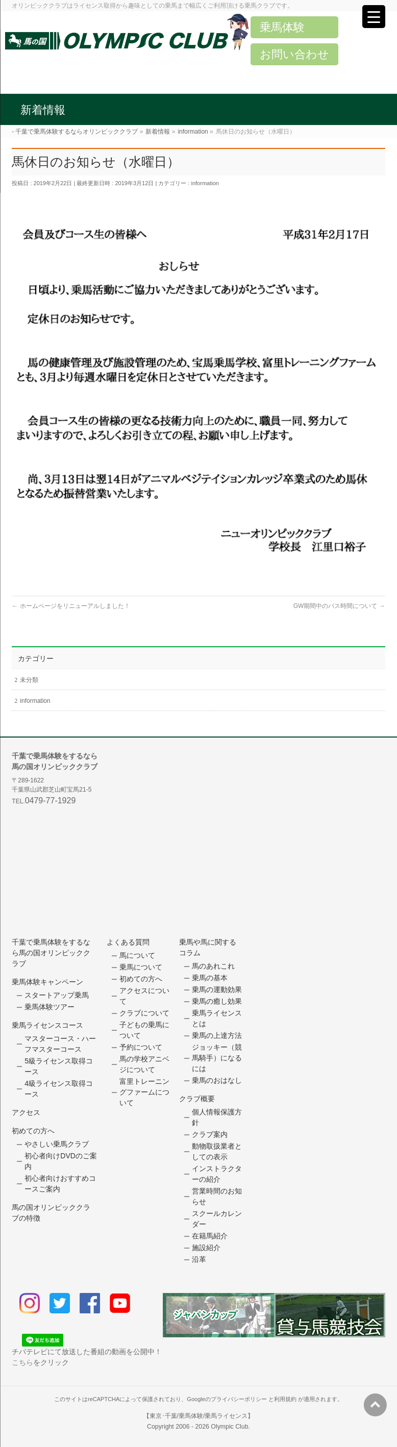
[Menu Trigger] (373, 16)
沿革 (199, 1259)
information (204, 183)
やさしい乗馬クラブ (56, 1144)
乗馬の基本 (210, 978)
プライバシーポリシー (239, 1399)
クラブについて (144, 1013)
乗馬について (140, 967)
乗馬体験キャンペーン (47, 982)
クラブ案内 (210, 1134)
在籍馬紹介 (210, 1236)
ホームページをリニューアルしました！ (71, 606)
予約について (140, 1047)
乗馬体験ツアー (49, 1007)
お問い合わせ (294, 54)
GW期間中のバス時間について (339, 606)
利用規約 (285, 1399)
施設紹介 (206, 1247)
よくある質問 (128, 942)
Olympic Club (229, 1426)
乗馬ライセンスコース (47, 1025)
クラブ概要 (197, 1099)
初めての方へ (33, 1131)
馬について (137, 955)
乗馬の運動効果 (217, 989)
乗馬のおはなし (217, 1080)
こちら (22, 1362)
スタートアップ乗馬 (56, 995)
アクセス (26, 1112)
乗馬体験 (282, 27)
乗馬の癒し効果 (217, 1001)
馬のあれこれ (213, 966)
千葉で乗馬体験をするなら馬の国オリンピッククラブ (51, 953)
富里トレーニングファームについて (144, 1092)
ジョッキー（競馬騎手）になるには (217, 1058)
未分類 (29, 679)
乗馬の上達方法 (217, 1035)
